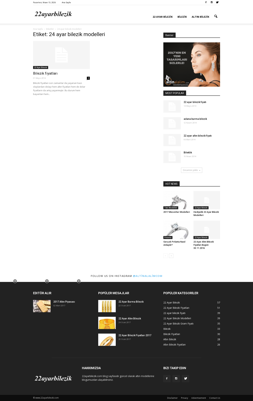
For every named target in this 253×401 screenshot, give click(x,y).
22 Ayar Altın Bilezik (130, 318)
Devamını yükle (191, 170)
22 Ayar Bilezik (163, 16)
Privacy (184, 397)
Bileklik (188, 152)
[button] (216, 16)
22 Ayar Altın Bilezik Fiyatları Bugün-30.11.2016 (203, 244)
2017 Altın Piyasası (64, 301)
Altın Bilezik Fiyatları (174, 344)
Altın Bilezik (200, 16)
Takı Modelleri (170, 207)
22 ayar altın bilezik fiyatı (198, 135)
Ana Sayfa (66, 2)
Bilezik (182, 16)
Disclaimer (172, 397)
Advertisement (198, 397)
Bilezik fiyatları (45, 73)
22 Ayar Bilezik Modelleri (177, 318)
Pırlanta (167, 237)
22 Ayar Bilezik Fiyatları (176, 307)
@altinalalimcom (147, 276)
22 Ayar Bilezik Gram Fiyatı (178, 323)
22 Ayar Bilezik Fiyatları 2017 (135, 335)
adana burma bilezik (195, 118)
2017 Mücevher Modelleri (176, 212)
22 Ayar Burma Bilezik (131, 301)
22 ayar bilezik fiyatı (195, 102)
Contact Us (214, 397)
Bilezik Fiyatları (171, 334)
